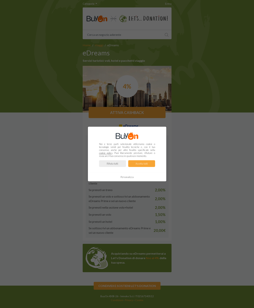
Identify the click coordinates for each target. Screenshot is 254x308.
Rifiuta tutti (112, 163)
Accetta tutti (141, 163)
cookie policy (106, 152)
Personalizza (127, 177)
